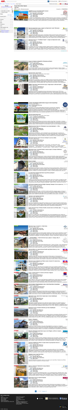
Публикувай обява (53, 1)
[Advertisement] (41, 56)
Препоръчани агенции (54, 3)
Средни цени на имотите (20, 396)
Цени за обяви (3, 399)
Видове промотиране (4, 400)
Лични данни (18, 398)
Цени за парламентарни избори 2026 (7, 401)
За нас (2, 396)
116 (40, 391)
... (38, 391)
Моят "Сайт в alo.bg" (4, 397)
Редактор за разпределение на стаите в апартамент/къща (52, 398)
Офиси (17, 400)
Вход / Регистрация (63, 1)
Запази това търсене (4, 30)
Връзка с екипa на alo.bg (20, 399)
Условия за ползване (19, 397)
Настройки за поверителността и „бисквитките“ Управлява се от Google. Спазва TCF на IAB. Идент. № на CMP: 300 (22, 403)
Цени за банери (3, 398)
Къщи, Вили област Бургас (20, 5)
